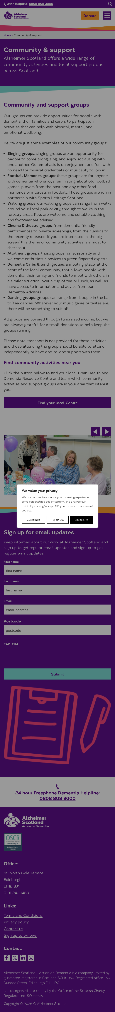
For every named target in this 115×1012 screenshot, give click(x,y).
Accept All (81, 519)
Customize (33, 519)
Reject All (58, 519)
